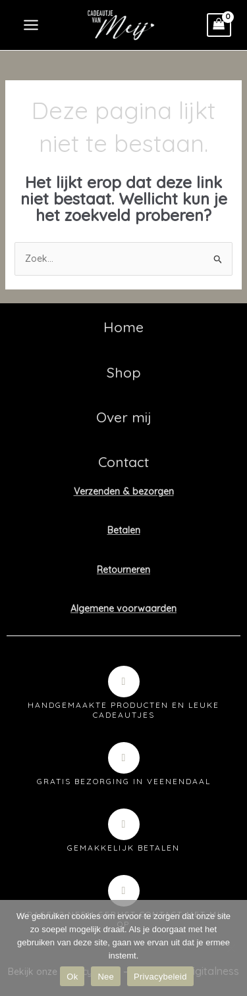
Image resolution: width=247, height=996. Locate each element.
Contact (123, 461)
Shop (124, 372)
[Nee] (230, 948)
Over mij (123, 417)
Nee (105, 977)
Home (123, 327)
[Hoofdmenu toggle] (31, 25)
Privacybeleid (160, 977)
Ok (72, 977)
